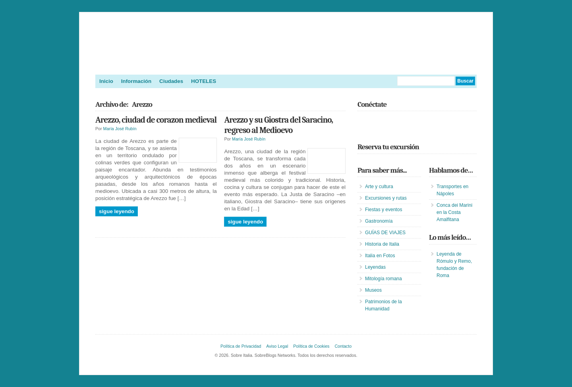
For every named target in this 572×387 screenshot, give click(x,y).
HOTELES (203, 81)
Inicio (106, 81)
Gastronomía (378, 221)
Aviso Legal (277, 346)
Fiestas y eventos (383, 209)
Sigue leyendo (116, 211)
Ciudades (171, 81)
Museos (373, 290)
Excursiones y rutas (386, 198)
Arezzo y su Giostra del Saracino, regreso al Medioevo (278, 125)
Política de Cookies (311, 346)
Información (136, 81)
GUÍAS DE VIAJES (385, 232)
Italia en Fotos (380, 255)
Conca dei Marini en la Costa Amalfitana (454, 212)
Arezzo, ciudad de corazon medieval (155, 120)
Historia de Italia (382, 244)
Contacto (343, 346)
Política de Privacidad (240, 346)
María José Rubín (120, 128)
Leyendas (375, 267)
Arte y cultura (379, 186)
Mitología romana (383, 278)
